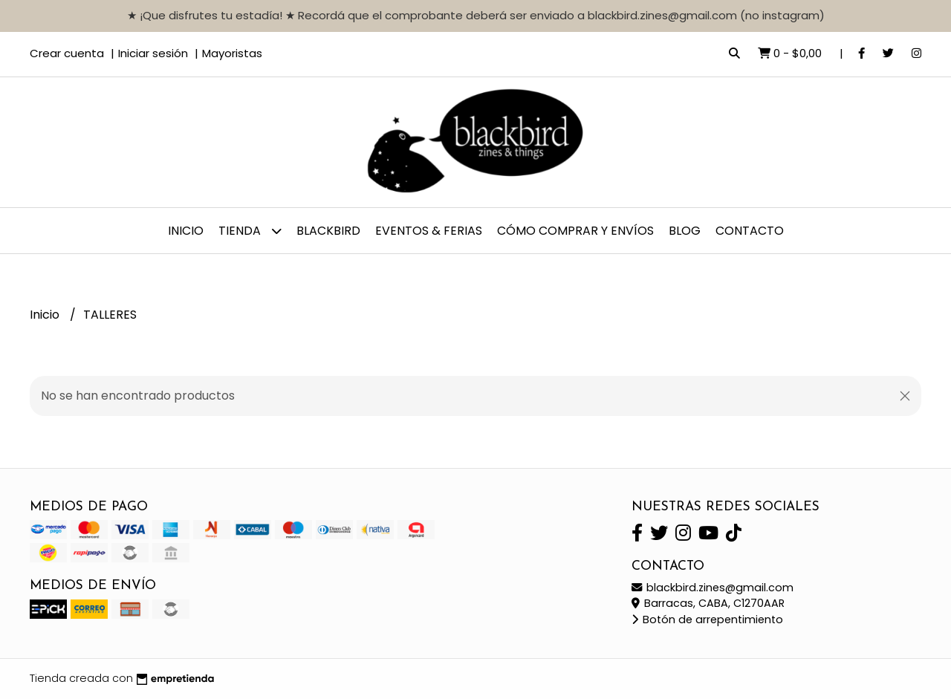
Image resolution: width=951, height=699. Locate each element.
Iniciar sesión (153, 53)
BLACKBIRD (328, 230)
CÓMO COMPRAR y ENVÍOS (575, 230)
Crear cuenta (67, 53)
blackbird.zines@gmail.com (712, 587)
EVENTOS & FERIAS (428, 230)
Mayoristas (232, 53)
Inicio (186, 230)
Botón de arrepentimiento (707, 619)
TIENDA (250, 230)
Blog (685, 230)
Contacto (749, 230)
